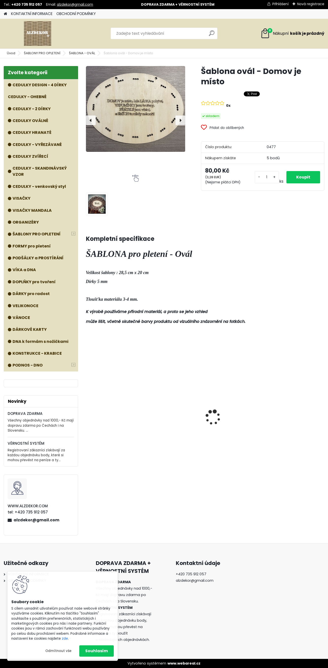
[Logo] (37, 33)
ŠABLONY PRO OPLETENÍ (42, 53)
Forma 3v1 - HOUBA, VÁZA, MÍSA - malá (295, 420)
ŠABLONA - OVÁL (82, 53)
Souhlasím (96, 651)
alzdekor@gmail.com (75, 4)
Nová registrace (310, 3)
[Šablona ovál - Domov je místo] (135, 109)
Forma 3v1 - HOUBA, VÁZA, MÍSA (174, 408)
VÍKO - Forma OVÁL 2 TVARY (230, 402)
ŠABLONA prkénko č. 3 (109, 418)
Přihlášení (280, 3)
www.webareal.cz (183, 663)
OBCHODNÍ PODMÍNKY (76, 13)
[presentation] (91, 120)
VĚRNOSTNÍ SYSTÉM (26, 443)
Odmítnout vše (58, 651)
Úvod (11, 53)
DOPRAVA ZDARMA (25, 413)
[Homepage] (5, 14)
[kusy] (266, 177)
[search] (211, 35)
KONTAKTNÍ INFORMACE (31, 13)
